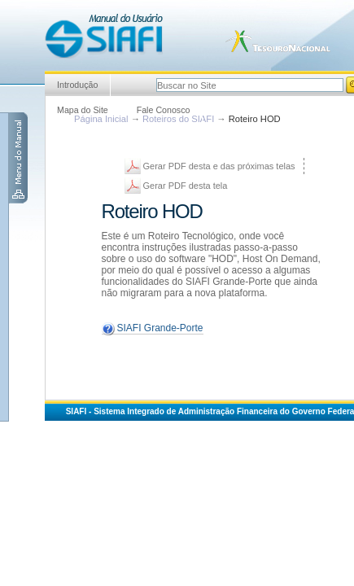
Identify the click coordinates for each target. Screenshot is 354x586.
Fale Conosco (163, 110)
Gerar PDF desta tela (185, 185)
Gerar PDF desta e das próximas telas (219, 166)
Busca (155, 76)
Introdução (77, 85)
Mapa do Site (82, 110)
